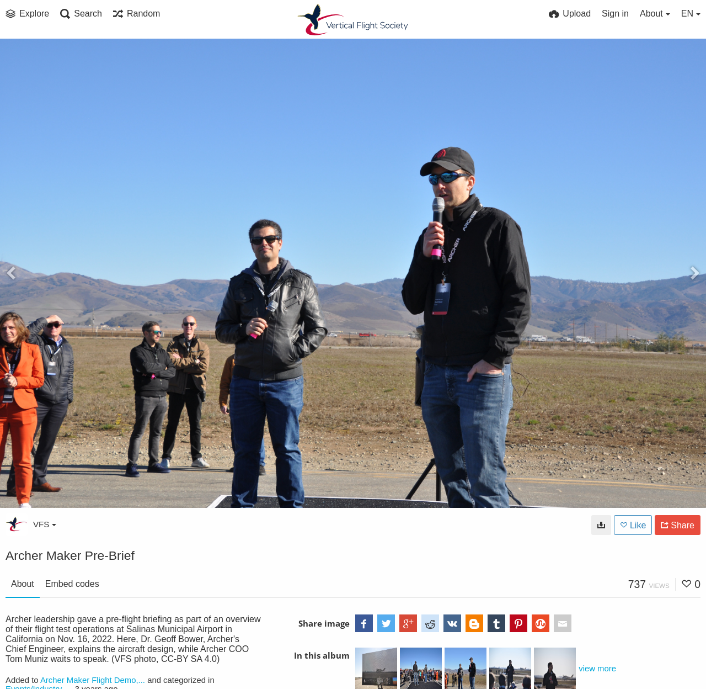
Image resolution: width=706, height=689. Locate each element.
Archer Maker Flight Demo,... (92, 680)
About (22, 584)
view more (597, 668)
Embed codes (72, 584)
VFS (44, 524)
